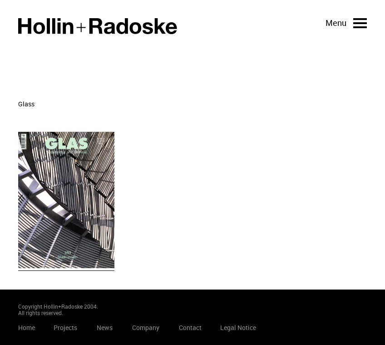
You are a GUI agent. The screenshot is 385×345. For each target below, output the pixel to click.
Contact (190, 327)
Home (97, 26)
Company (145, 327)
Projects (65, 327)
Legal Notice (238, 327)
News (105, 327)
